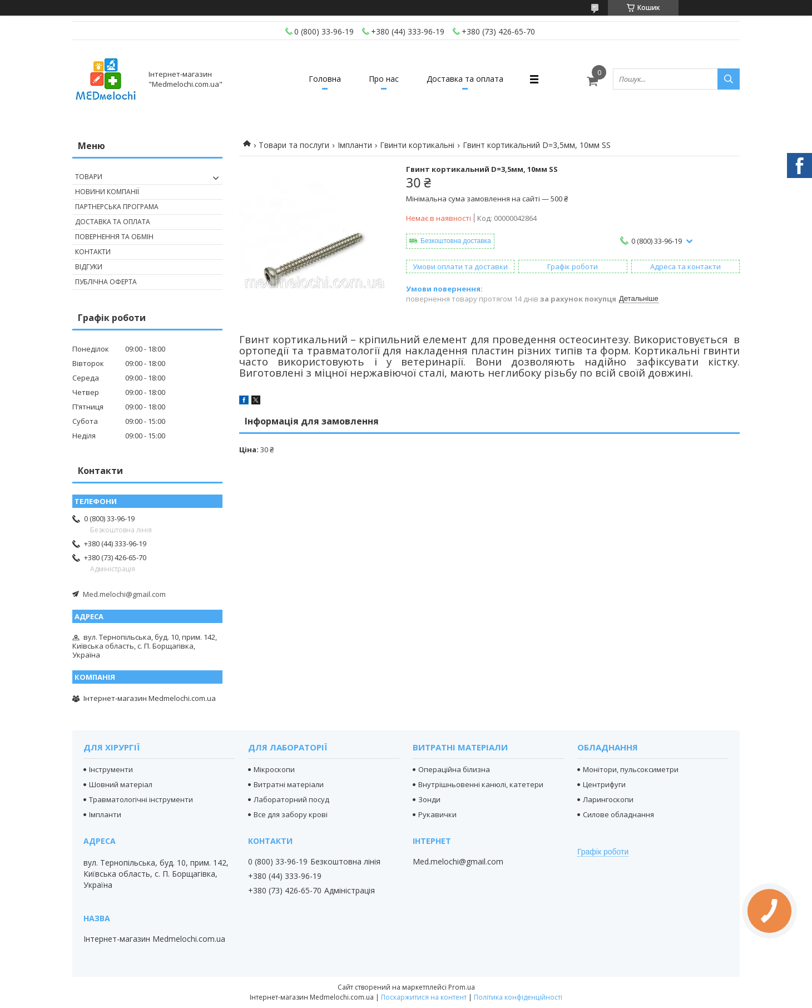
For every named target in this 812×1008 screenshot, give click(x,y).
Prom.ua (461, 987)
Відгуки (88, 266)
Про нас (384, 78)
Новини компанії (107, 191)
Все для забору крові (291, 814)
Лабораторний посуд (291, 799)
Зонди (429, 799)
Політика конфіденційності (518, 997)
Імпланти (355, 145)
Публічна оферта (106, 281)
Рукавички (437, 814)
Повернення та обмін (114, 236)
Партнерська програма (117, 206)
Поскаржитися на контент (424, 997)
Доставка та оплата (465, 78)
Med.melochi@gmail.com (124, 594)
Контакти (93, 251)
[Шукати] (728, 79)
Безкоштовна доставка (455, 241)
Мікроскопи (274, 769)
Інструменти (111, 769)
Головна (325, 78)
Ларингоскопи (608, 799)
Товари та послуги (294, 145)
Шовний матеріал (120, 784)
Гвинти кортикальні (417, 145)
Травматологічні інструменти (141, 799)
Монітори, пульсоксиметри (631, 769)
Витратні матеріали (289, 784)
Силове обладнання (618, 814)
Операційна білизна (454, 769)
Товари (88, 176)
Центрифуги (604, 784)
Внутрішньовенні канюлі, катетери (480, 784)
